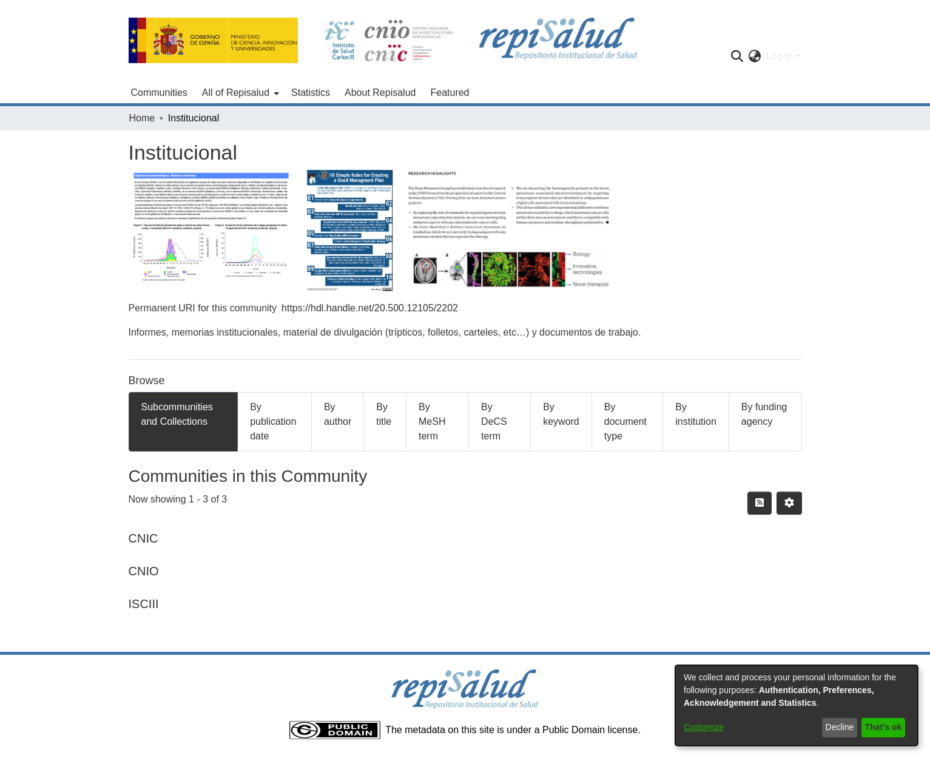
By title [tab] (383, 414)
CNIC (143, 538)
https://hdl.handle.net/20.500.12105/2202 (369, 308)
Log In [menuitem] (779, 56)
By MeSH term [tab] (432, 421)
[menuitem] (239, 93)
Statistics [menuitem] (310, 92)
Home (142, 118)
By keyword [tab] (561, 414)
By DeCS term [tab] (494, 421)
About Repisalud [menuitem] (380, 92)
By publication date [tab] (273, 421)
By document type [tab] (625, 421)
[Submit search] (737, 56)
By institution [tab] (695, 414)
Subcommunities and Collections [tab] (177, 414)
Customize (704, 727)
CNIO (144, 571)
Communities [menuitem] (159, 92)
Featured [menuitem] (449, 92)
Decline (840, 727)
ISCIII (144, 604)
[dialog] (796, 705)
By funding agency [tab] (764, 414)
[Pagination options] (789, 503)
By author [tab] (337, 414)
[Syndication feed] (759, 503)
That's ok (883, 727)
